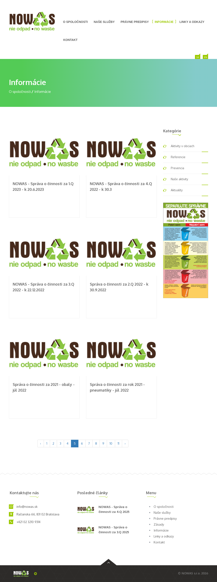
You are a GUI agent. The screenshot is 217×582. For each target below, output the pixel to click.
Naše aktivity (179, 179)
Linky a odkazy (191, 22)
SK (197, 57)
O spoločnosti (75, 22)
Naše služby (104, 22)
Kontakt (70, 40)
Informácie (164, 22)
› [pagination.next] (125, 443)
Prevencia (177, 168)
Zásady (159, 524)
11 (118, 443)
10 (111, 443)
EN (205, 57)
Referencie (178, 157)
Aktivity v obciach (182, 146)
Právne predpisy (135, 22)
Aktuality (177, 190)
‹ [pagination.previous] (40, 443)
